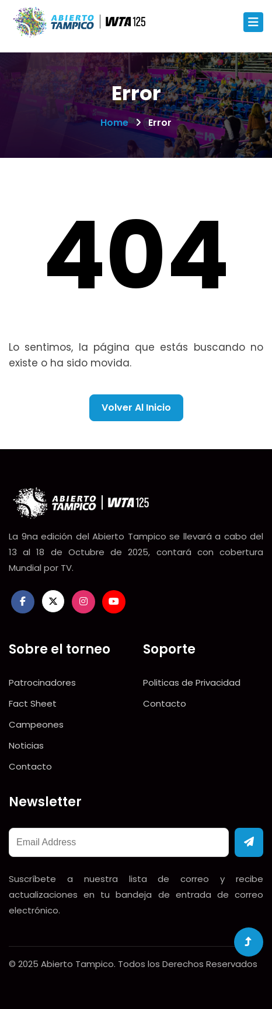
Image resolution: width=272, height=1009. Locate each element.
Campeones (36, 724)
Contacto (30, 766)
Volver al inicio (136, 407)
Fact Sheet (33, 703)
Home (114, 122)
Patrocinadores (42, 682)
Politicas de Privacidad (191, 682)
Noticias (26, 745)
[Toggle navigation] (253, 22)
